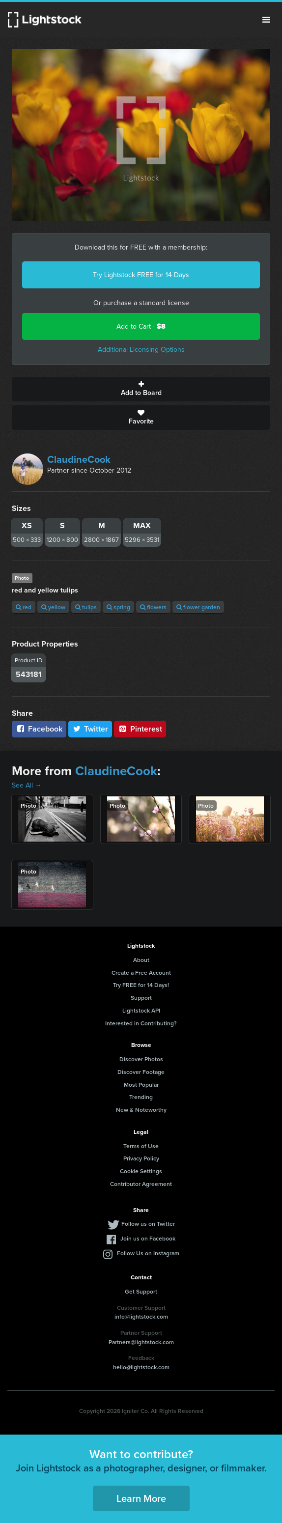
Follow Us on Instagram (148, 1253)
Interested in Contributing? (141, 1023)
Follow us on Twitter (148, 1223)
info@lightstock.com (141, 1316)
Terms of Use (141, 1146)
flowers (153, 607)
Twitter (90, 728)
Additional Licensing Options (141, 349)
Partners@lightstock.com (141, 1342)
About (141, 960)
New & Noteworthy (141, 1109)
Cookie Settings (141, 1171)
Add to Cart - (141, 326)
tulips (86, 607)
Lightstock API (141, 1010)
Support (141, 997)
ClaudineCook (79, 459)
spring (118, 607)
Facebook (39, 728)
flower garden (198, 607)
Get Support (141, 1291)
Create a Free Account (141, 972)
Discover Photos (141, 1059)
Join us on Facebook (147, 1238)
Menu (266, 20)
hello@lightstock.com (141, 1367)
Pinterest (140, 728)
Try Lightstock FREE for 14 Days (141, 275)
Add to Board (141, 389)
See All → (27, 785)
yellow (53, 607)
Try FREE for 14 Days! (141, 985)
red (23, 607)
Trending (141, 1097)
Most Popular (141, 1084)
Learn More (141, 1498)
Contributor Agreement (141, 1184)
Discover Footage (141, 1072)
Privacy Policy (141, 1158)
